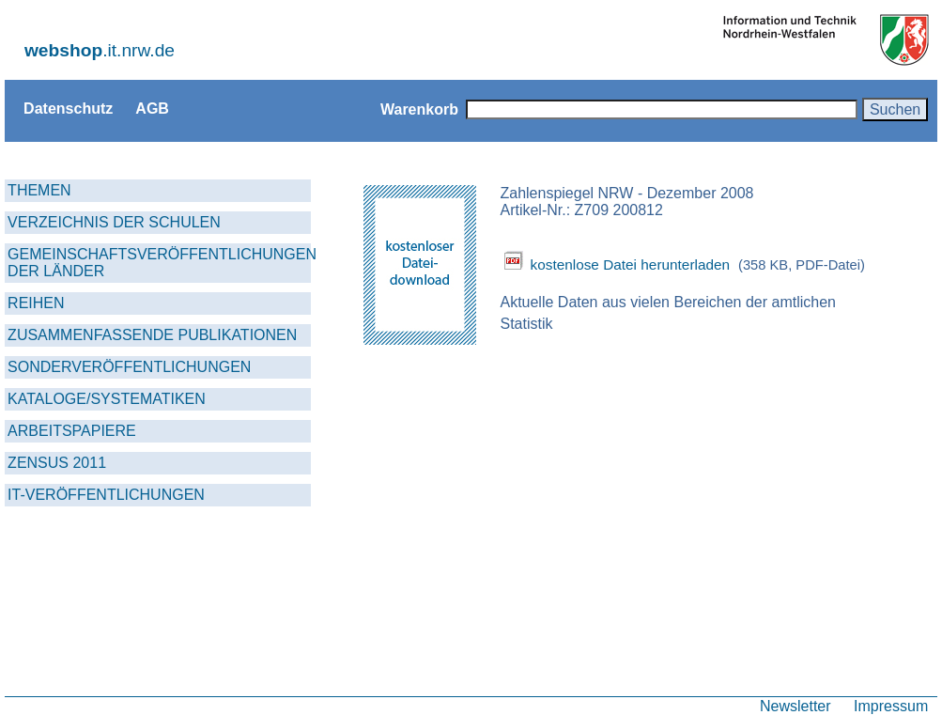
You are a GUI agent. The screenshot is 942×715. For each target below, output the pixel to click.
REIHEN (36, 303)
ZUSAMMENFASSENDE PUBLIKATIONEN (152, 335)
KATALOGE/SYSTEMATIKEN (107, 399)
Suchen (895, 109)
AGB (152, 108)
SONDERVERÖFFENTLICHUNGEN (129, 367)
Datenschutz (68, 108)
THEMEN (39, 190)
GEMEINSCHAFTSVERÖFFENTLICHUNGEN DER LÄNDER (159, 262)
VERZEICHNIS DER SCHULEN (114, 222)
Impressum (891, 705)
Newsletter (795, 705)
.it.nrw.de (99, 50)
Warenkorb (419, 109)
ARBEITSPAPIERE (72, 431)
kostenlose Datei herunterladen (630, 264)
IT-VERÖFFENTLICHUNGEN (106, 495)
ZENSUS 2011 (57, 463)
